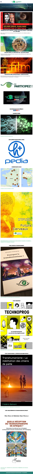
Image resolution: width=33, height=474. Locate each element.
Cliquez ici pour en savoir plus (7, 136)
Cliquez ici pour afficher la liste (7, 188)
